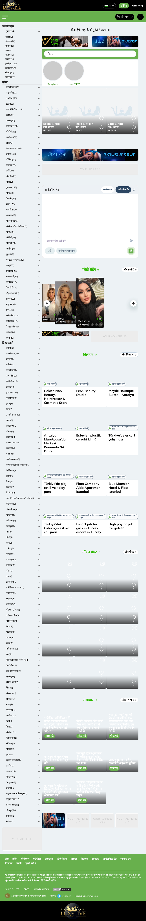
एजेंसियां (37, 859)
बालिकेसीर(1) (10, 68)
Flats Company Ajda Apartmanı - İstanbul (90, 488)
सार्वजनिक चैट (123, 189)
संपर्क (18, 863)
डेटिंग (14, 859)
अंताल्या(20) (10, 41)
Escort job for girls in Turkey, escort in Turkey (88, 528)
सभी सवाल (107, 189)
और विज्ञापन (129, 354)
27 (84, 124)
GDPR (26, 889)
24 (51, 124)
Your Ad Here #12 (78, 820)
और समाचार (129, 699)
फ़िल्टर (51, 54)
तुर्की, (45, 127)
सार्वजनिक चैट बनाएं (66, 250)
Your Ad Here (22, 839)
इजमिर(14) (9, 59)
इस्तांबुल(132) (11, 63)
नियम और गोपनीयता (41, 889)
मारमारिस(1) (10, 77)
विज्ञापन (84, 859)
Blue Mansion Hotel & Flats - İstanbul (120, 488)
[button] (47, 303)
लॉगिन (124, 5)
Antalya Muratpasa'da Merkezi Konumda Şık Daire (55, 443)
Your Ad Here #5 (115, 336)
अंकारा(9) (9, 36)
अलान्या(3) (9, 45)
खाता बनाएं (137, 5)
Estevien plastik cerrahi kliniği (88, 437)
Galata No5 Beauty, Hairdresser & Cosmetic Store (55, 397)
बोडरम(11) (9, 72)
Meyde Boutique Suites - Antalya (121, 393)
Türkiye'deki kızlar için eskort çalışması (57, 528)
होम (6, 859)
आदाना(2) (9, 50)
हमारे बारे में (30, 863)
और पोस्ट (130, 551)
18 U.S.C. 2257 (12, 889)
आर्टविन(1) (9, 54)
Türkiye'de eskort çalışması (122, 437)
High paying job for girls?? (121, 526)
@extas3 (64, 896)
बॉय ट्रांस (49, 859)
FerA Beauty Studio (86, 393)
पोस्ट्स (74, 859)
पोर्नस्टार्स (25, 859)
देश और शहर (124, 16)
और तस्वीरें (130, 269)
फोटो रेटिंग (62, 859)
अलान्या (51, 127)
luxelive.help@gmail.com (86, 896)
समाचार (95, 859)
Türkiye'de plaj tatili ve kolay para (55, 488)
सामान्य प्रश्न (125, 859)
